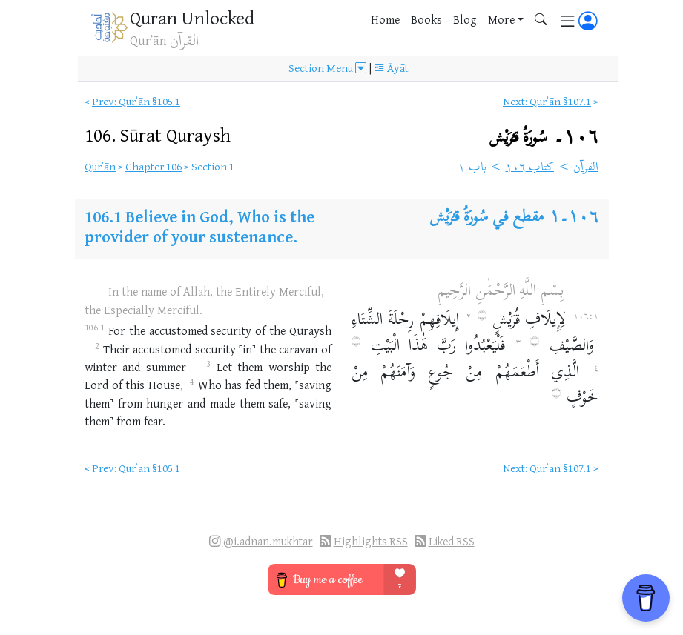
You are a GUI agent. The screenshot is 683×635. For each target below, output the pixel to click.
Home (385, 19)
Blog (465, 19)
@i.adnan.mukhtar (268, 541)
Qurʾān (100, 166)
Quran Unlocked (192, 17)
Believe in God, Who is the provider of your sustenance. (199, 226)
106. (158, 134)
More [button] (501, 19)
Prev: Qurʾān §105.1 (136, 101)
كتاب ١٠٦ (530, 168)
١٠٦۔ (543, 137)
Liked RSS (452, 541)
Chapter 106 (153, 166)
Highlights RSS (371, 541)
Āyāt (391, 68)
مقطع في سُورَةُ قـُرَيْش (487, 218)
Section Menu (327, 68)
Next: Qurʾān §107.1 (547, 101)
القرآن (585, 168)
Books (426, 19)
